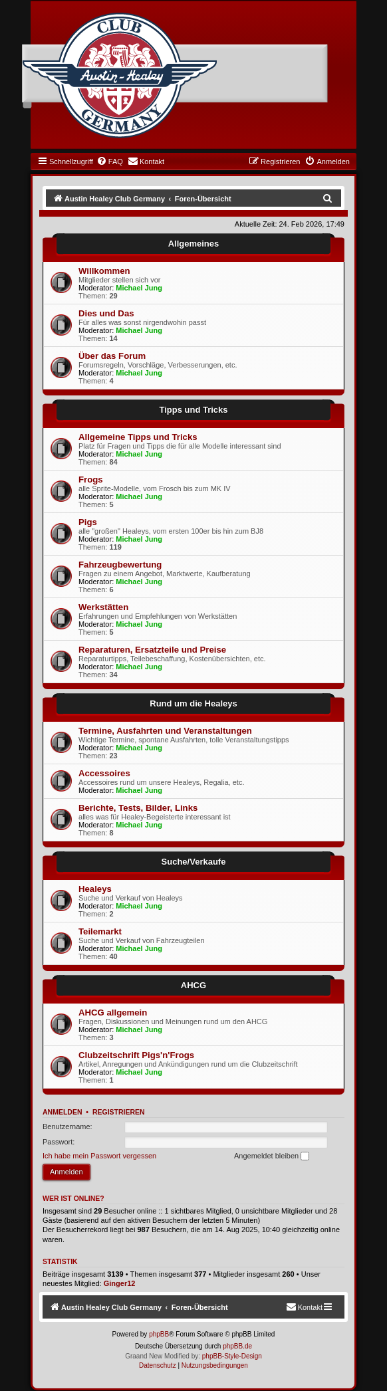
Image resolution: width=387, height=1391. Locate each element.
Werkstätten (103, 607)
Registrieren (118, 1112)
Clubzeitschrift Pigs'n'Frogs (136, 1055)
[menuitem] (109, 161)
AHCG (193, 985)
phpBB (159, 1334)
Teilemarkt (100, 931)
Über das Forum (112, 356)
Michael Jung (139, 288)
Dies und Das (106, 313)
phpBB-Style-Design (232, 1356)
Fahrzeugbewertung (120, 565)
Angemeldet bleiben (271, 1156)
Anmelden (62, 1112)
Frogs (90, 479)
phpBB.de (237, 1346)
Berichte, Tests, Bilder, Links (137, 808)
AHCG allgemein (112, 1012)
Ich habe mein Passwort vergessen (99, 1156)
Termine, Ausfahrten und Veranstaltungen (165, 731)
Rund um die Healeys (193, 703)
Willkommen (104, 271)
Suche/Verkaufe (194, 862)
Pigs (87, 522)
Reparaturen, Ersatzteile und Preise (152, 650)
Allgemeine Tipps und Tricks (137, 437)
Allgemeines (193, 244)
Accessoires (104, 773)
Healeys (95, 889)
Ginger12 (120, 1283)
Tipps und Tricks (193, 410)
